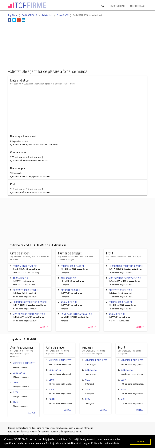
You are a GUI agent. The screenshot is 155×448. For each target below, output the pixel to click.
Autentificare (118, 6)
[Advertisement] (62, 45)
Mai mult (44, 327)
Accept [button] (140, 441)
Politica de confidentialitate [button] (105, 443)
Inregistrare (137, 6)
